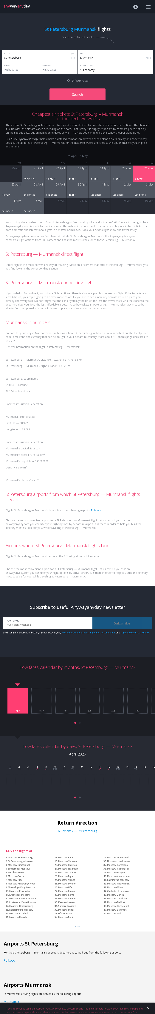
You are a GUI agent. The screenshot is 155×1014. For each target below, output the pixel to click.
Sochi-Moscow (16, 872)
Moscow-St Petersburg (20, 857)
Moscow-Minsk (66, 909)
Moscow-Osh (114, 913)
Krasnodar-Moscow (19, 894)
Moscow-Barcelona (117, 865)
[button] (75, 723)
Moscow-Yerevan (67, 861)
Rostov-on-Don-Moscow (22, 902)
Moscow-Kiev (15, 879)
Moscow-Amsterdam (118, 876)
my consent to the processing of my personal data (88, 632)
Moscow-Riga (65, 876)
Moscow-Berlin (66, 917)
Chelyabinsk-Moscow (118, 891)
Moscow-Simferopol (19, 865)
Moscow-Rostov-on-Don (22, 898)
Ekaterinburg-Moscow (21, 909)
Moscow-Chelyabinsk (118, 883)
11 (99, 766)
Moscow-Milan (115, 887)
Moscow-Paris (65, 857)
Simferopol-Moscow (19, 868)
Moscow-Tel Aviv (67, 872)
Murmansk (11, 1002)
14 (126, 766)
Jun (65, 711)
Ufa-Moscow (65, 913)
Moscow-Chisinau (67, 865)
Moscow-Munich (18, 917)
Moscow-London (67, 883)
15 (135, 766)
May (41, 711)
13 (118, 766)
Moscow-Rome (66, 894)
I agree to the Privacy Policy (135, 632)
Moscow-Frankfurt (68, 868)
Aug (113, 711)
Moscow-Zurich (115, 894)
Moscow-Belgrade (117, 909)
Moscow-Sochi (16, 876)
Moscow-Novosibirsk (118, 857)
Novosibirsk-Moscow (118, 861)
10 (90, 766)
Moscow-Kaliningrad (118, 868)
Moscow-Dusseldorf (118, 906)
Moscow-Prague (116, 872)
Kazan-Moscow (66, 902)
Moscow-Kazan (66, 891)
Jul (89, 711)
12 (108, 766)
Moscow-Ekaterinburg (21, 906)
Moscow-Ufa (65, 887)
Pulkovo (96, 510)
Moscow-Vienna (66, 879)
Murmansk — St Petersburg (77, 831)
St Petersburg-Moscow (20, 861)
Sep (137, 711)
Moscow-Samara (67, 898)
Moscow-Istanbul (18, 913)
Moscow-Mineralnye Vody (21, 883)
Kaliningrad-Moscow (118, 879)
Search (77, 94)
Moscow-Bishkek (116, 902)
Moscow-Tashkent (117, 898)
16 (144, 766)
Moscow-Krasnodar (19, 891)
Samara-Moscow (67, 906)
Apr (18, 711)
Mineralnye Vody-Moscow (21, 887)
